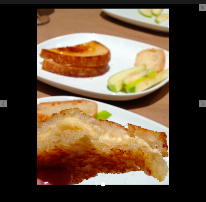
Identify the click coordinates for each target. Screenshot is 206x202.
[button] (3, 103)
